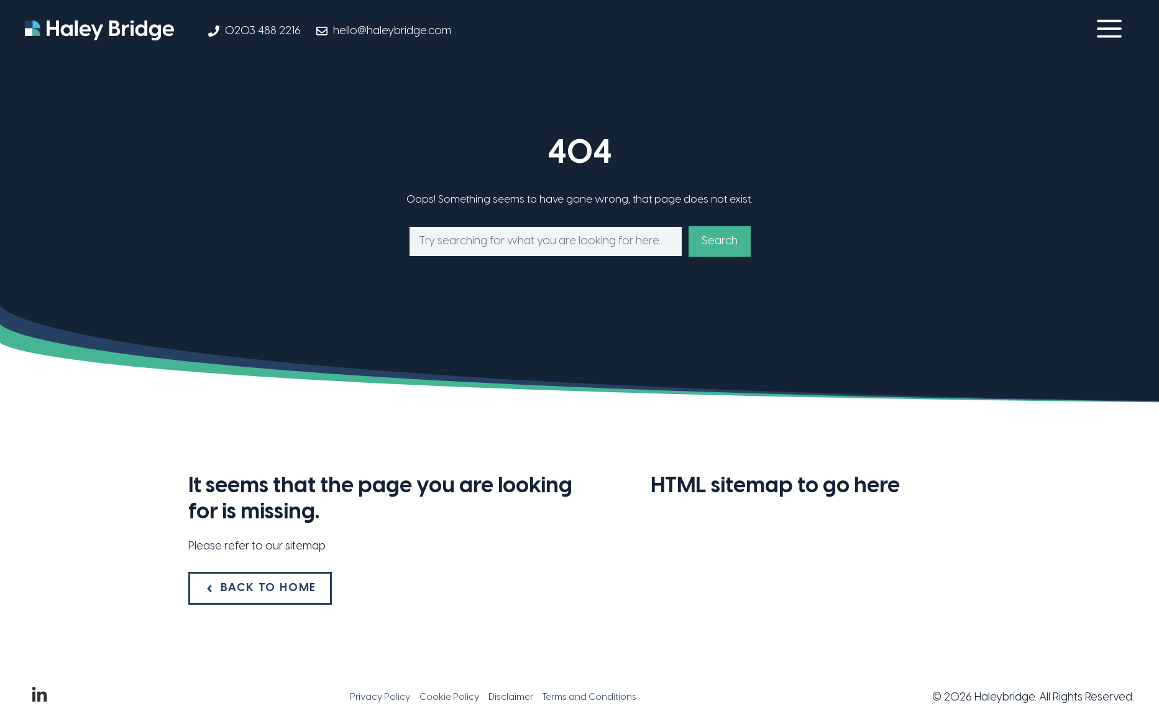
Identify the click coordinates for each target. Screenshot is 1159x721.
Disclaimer (510, 697)
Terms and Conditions (589, 697)
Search (720, 241)
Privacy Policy (380, 697)
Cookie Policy (449, 697)
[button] (1109, 31)
